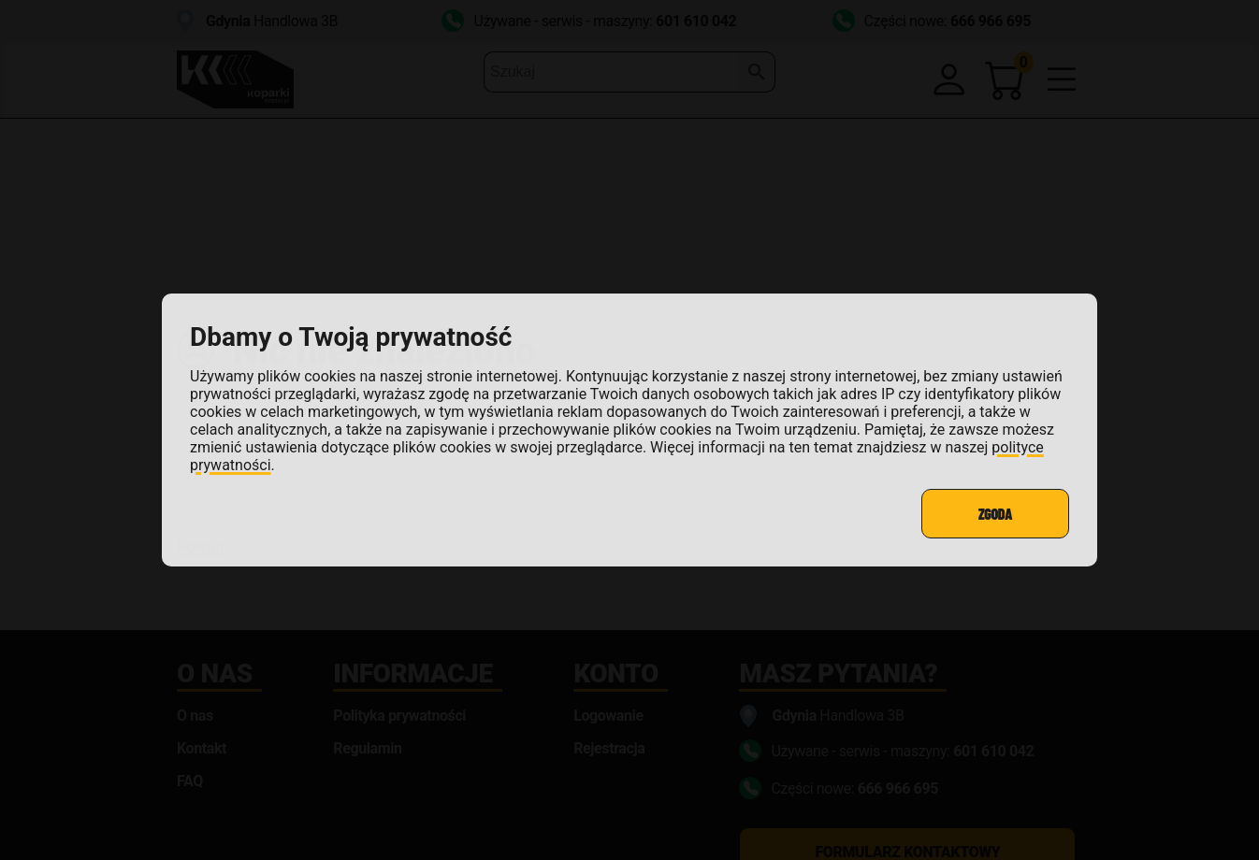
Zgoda (995, 514)
